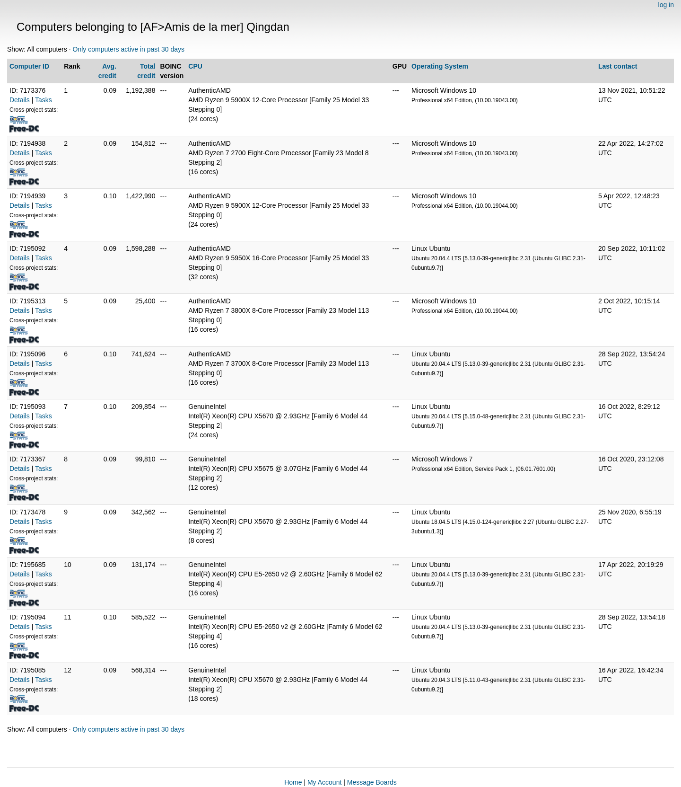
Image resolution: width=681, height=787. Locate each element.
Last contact (617, 66)
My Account (324, 782)
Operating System (439, 66)
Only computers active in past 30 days (129, 49)
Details (19, 100)
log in (666, 5)
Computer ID (29, 66)
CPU (195, 66)
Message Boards (372, 782)
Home (293, 782)
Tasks (43, 100)
